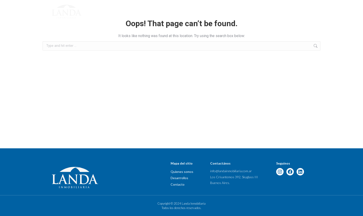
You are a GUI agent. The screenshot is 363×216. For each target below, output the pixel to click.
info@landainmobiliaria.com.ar (231, 171)
